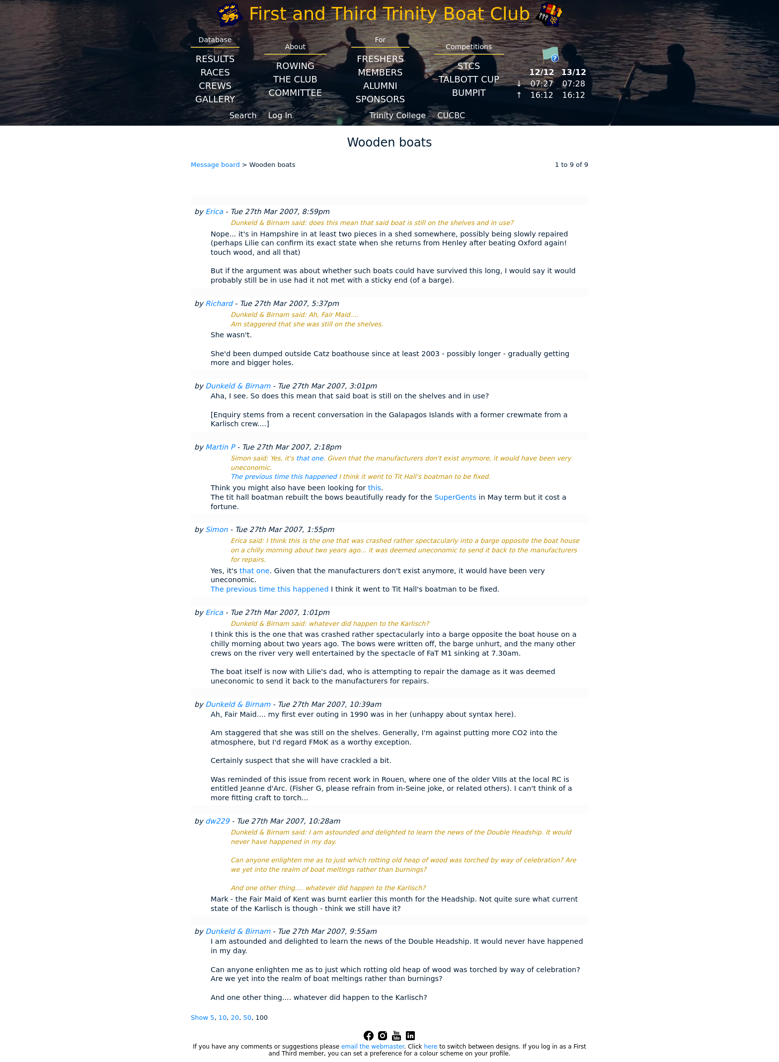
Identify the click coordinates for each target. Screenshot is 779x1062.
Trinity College (398, 115)
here (430, 1046)
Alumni (380, 85)
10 (223, 1017)
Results (215, 59)
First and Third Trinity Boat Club (389, 13)
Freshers (380, 59)
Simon (216, 529)
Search (243, 115)
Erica (214, 212)
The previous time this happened (284, 476)
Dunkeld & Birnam (237, 386)
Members (380, 72)
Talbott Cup (469, 79)
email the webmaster (372, 1046)
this (374, 488)
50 (247, 1017)
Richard (219, 303)
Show (200, 1017)
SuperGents (455, 497)
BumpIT (469, 92)
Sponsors (380, 99)
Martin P (219, 447)
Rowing (295, 66)
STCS (469, 66)
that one (309, 458)
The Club (295, 79)
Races (215, 72)
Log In (280, 115)
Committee (295, 92)
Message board (215, 164)
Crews (215, 85)
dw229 (217, 821)
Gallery (215, 99)
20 (235, 1017)
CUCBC (451, 115)
